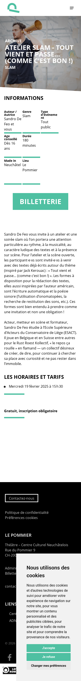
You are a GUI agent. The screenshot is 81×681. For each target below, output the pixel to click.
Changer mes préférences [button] (48, 665)
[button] (71, 8)
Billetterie (40, 201)
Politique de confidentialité (27, 512)
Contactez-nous (21, 498)
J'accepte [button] (48, 648)
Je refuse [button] (48, 657)
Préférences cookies (21, 517)
